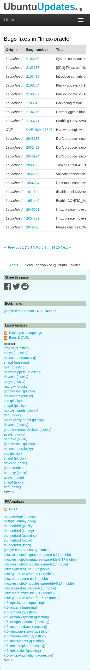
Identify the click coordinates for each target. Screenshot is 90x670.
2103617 (32, 68)
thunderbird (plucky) (19, 526)
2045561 (32, 209)
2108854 (32, 85)
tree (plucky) (13, 415)
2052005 (32, 174)
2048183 (32, 138)
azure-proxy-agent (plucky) (24, 420)
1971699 (32, 192)
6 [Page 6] (37, 247)
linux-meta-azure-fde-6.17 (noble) (29, 593)
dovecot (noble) (15, 463)
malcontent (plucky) (18, 396)
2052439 (32, 147)
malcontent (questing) (20, 358)
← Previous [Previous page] (12, 247)
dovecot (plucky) (16, 377)
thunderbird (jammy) (19, 531)
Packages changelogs (25, 333)
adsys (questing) (16, 353)
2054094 (32, 183)
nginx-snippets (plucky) (21, 410)
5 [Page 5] (34, 247)
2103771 (32, 121)
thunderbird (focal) (17, 545)
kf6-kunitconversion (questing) (26, 631)
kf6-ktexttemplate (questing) (24, 646)
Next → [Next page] (66, 247)
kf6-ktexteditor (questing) (22, 651)
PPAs (13, 509)
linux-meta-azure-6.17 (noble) (26, 579)
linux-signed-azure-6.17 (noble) (27, 569)
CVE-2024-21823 (39, 130)
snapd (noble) (14, 482)
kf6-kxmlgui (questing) (20, 612)
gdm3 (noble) (14, 468)
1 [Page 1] (23, 247)
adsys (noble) (14, 477)
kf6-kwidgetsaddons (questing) (26, 622)
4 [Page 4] (31, 247)
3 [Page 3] (29, 247)
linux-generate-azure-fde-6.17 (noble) (32, 598)
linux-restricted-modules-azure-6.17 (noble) (36, 564)
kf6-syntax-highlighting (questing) (28, 655)
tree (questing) (14, 367)
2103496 (32, 76)
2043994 (32, 156)
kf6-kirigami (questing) (20, 607)
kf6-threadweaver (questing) (25, 636)
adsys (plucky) (14, 382)
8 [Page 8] (42, 247)
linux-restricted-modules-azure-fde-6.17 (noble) (39, 583)
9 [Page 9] (45, 247)
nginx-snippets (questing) (22, 372)
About (13, 265)
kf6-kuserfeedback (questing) (25, 627)
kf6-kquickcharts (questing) (24, 603)
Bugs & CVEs (19, 337)
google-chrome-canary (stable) (27, 550)
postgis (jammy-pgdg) (20, 521)
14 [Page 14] (53, 247)
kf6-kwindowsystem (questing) (26, 617)
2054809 (32, 218)
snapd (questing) (16, 362)
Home (9, 19)
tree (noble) (12, 487)
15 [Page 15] (58, 247)
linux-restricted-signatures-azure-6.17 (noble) (37, 555)
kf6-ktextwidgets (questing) (24, 641)
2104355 (32, 112)
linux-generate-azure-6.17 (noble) (29, 574)
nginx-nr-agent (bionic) (20, 516)
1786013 (32, 103)
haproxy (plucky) (16, 386)
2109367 (32, 94)
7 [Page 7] (40, 247)
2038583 (32, 165)
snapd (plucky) (15, 406)
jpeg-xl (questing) (17, 348)
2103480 (32, 59)
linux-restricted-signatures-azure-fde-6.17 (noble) (40, 559)
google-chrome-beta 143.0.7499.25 (30, 311)
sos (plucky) (13, 401)
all (12, 492)
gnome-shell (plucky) (19, 391)
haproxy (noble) (15, 473)
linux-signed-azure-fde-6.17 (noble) (30, 588)
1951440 (32, 201)
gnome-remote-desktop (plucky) (27, 429)
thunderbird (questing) (20, 535)
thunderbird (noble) (18, 540)
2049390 (32, 227)
